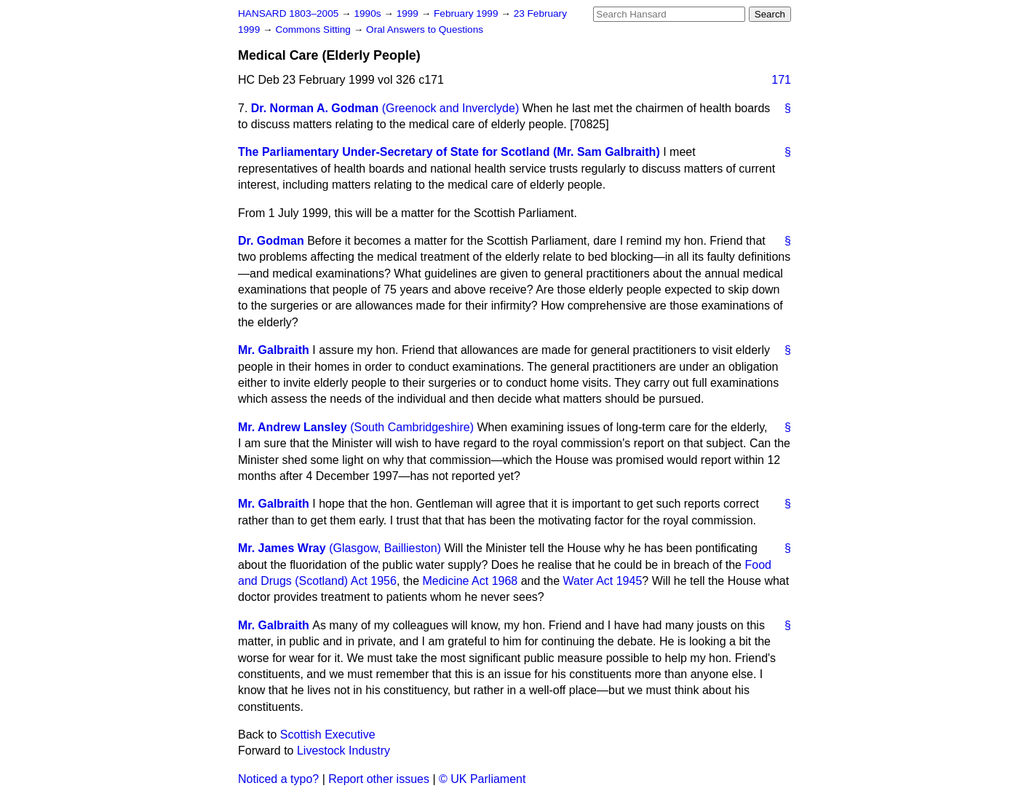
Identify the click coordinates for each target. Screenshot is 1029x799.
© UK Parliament (482, 779)
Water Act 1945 (603, 581)
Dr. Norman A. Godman (314, 108)
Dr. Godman (271, 241)
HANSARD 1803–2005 (288, 13)
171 (781, 80)
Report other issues (378, 779)
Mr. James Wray (282, 548)
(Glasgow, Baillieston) (385, 548)
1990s (369, 13)
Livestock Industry (343, 750)
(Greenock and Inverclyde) (451, 108)
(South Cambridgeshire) (412, 427)
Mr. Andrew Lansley (292, 427)
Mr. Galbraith (273, 350)
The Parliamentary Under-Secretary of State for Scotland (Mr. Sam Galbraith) (449, 152)
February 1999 (467, 13)
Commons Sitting (314, 29)
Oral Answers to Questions (424, 29)
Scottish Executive (328, 734)
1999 (409, 13)
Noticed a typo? (278, 779)
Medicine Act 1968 (469, 581)
